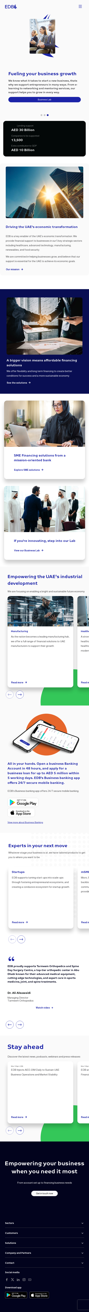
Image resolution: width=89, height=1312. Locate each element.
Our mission (14, 269)
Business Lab (44, 99)
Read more (19, 682)
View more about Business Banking (25, 822)
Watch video (44, 1008)
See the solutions (19, 382)
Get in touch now (44, 1193)
